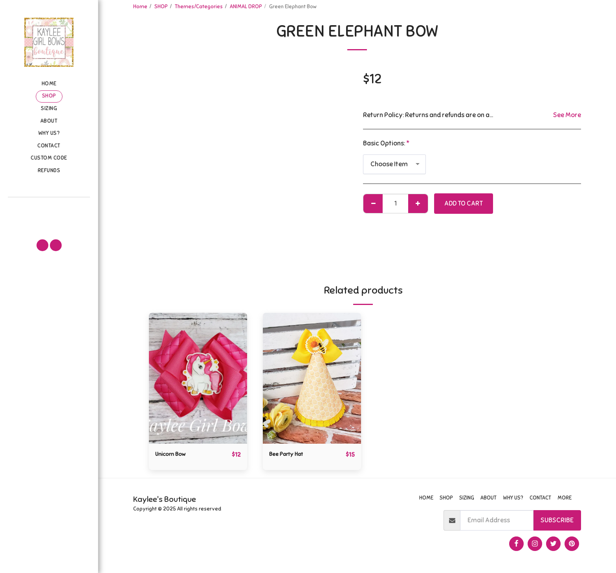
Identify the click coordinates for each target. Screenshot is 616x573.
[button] (48, 208)
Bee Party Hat (289, 454)
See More (567, 115)
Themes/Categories (199, 6)
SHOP (161, 6)
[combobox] (394, 164)
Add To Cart (463, 203)
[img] (198, 378)
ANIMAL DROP (246, 6)
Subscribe (557, 520)
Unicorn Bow (173, 454)
